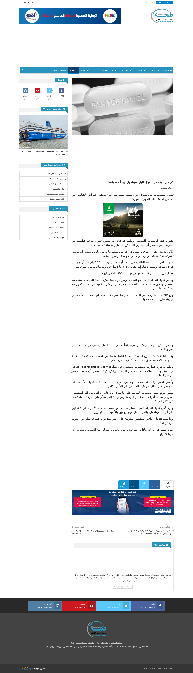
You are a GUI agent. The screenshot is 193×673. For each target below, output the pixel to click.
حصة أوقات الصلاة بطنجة (56, 174)
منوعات (74, 70)
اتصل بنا (150, 3)
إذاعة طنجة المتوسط (57, 199)
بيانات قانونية (59, 222)
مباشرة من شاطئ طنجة (56, 194)
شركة (27, 668)
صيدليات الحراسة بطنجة (57, 179)
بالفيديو (105, 70)
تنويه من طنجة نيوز (57, 233)
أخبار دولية (85, 70)
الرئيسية (167, 70)
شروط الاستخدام (58, 217)
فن (95, 70)
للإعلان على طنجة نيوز (56, 238)
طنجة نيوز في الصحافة (56, 227)
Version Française (59, 70)
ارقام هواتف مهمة (59, 189)
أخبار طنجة (155, 70)
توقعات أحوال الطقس (56, 184)
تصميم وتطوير (41, 668)
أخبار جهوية (141, 70)
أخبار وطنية (128, 70)
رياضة (116, 70)
